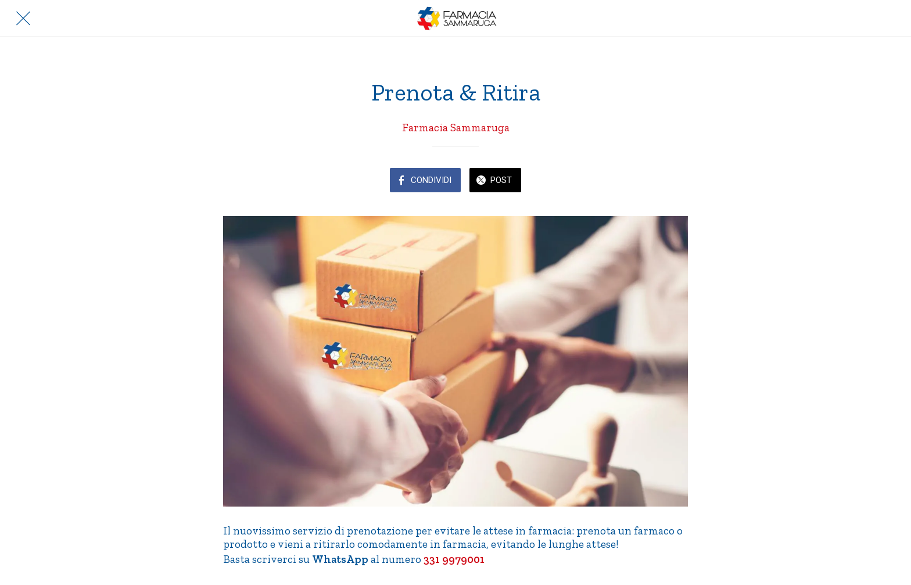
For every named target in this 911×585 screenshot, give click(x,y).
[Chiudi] (23, 19)
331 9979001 (453, 559)
